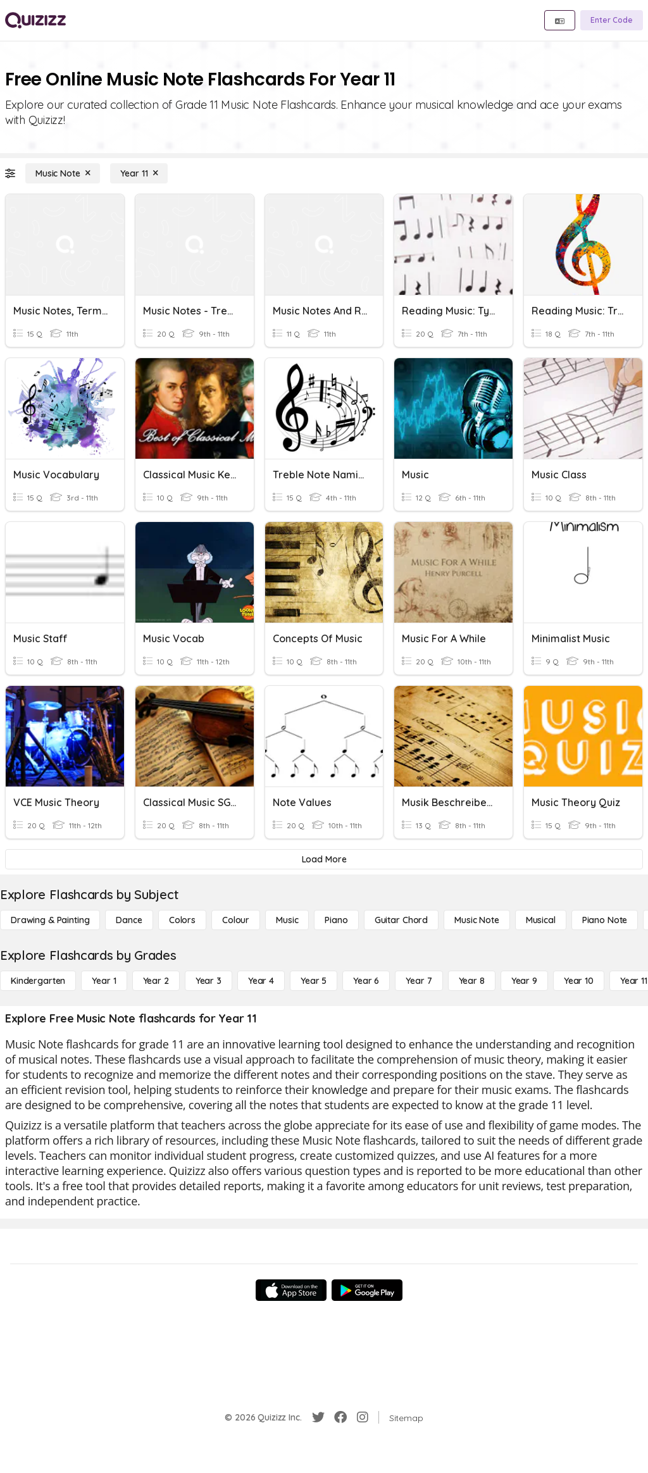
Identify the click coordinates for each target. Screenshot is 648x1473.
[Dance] (129, 920)
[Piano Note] (605, 920)
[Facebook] (340, 1417)
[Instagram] (362, 1417)
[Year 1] (104, 981)
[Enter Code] (611, 20)
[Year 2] (156, 981)
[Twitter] (318, 1417)
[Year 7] (418, 981)
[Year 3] (208, 981)
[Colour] (235, 920)
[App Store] (291, 1290)
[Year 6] (366, 981)
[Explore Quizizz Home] (35, 20)
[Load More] (324, 859)
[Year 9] (524, 981)
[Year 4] (261, 981)
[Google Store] (367, 1290)
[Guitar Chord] (401, 920)
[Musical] (540, 920)
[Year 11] (139, 173)
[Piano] (336, 920)
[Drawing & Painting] (50, 920)
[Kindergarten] (38, 981)
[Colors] (182, 920)
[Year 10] (578, 981)
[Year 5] (313, 981)
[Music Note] (62, 173)
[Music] (287, 920)
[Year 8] (471, 981)
